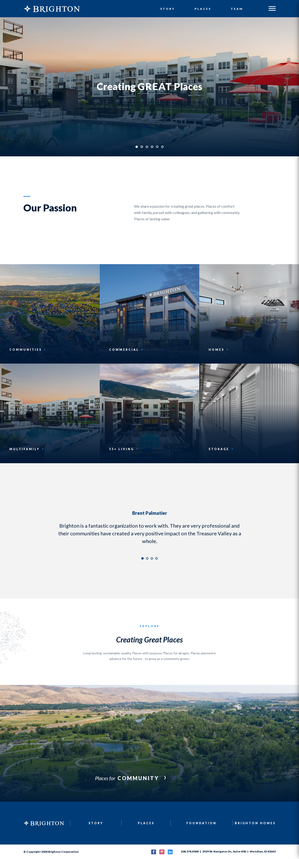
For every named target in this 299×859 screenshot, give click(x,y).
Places (203, 9)
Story (167, 9)
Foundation (201, 823)
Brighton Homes (255, 823)
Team (237, 9)
